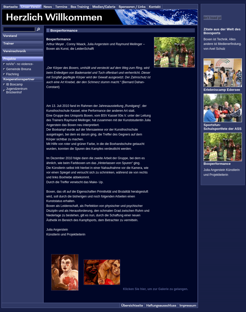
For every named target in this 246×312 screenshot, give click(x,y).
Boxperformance (217, 164)
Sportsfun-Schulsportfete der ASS (222, 127)
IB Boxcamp (14, 84)
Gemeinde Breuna (18, 69)
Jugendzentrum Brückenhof (16, 90)
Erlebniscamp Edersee (222, 90)
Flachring (12, 74)
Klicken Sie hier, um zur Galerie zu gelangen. (155, 289)
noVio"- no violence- (19, 64)
